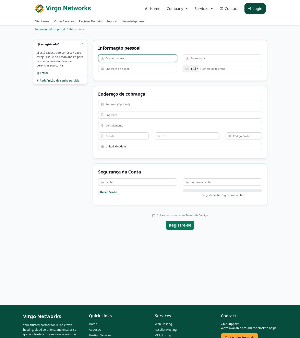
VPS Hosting (163, 335)
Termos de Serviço (197, 215)
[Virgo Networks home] (63, 8)
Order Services (64, 21)
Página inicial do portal (50, 29)
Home (93, 324)
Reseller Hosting (166, 329)
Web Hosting (163, 324)
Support (112, 21)
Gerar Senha (108, 192)
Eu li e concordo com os (179, 215)
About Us (95, 329)
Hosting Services (100, 335)
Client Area (42, 21)
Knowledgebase (133, 21)
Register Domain (90, 21)
